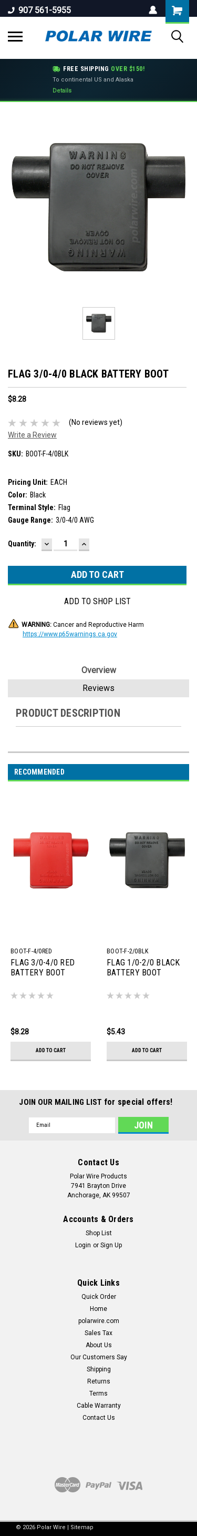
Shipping (99, 1369)
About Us (99, 1345)
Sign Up (111, 1245)
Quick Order (98, 1296)
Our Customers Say (98, 1357)
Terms (98, 1393)
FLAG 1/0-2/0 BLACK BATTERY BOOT (143, 968)
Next (184, 772)
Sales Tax (98, 1333)
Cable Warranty (99, 1405)
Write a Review (32, 435)
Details (62, 90)
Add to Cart (51, 1050)
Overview (98, 670)
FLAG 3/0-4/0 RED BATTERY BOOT (43, 968)
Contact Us (98, 1417)
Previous (169, 772)
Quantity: (22, 544)
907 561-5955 (39, 10)
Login (83, 1245)
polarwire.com (98, 1321)
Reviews (98, 688)
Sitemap (82, 1527)
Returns (98, 1381)
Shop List (99, 1233)
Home (98, 1309)
